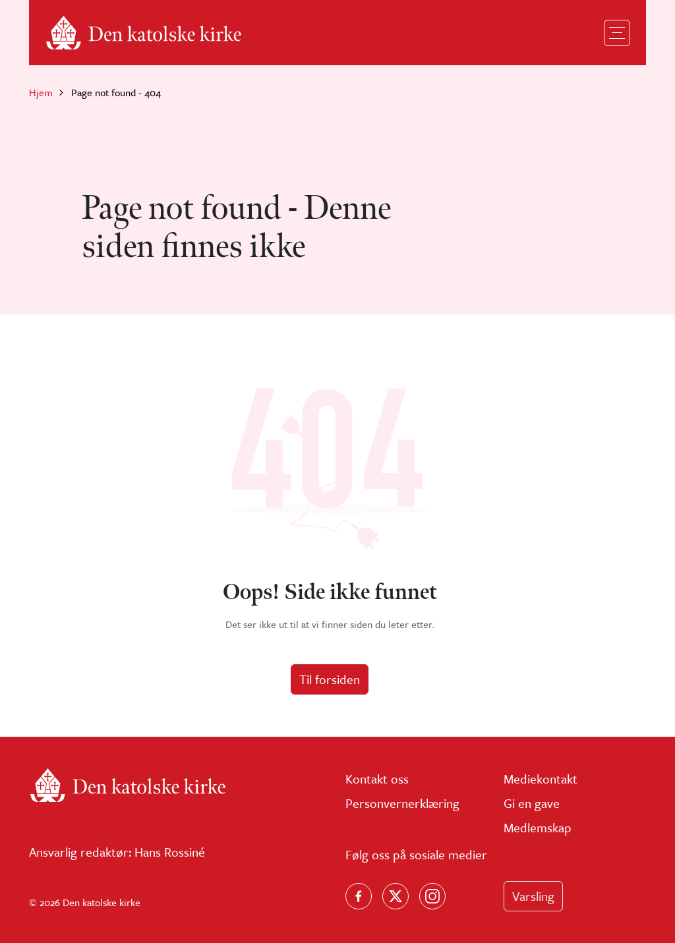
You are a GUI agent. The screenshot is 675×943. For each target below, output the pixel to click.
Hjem (41, 92)
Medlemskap (538, 827)
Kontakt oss (377, 778)
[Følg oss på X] (395, 896)
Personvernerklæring (402, 803)
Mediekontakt (540, 778)
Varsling (533, 896)
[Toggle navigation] (617, 33)
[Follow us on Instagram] (432, 896)
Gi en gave (532, 803)
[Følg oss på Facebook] (358, 896)
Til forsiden (329, 679)
